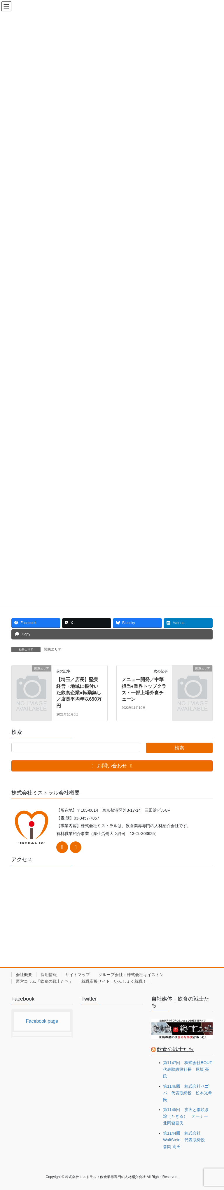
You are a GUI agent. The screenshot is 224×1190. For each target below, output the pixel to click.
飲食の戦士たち (175, 1049)
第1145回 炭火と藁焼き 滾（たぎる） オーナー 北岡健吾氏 (187, 1116)
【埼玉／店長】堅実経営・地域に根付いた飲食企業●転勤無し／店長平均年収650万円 (79, 692)
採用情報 (49, 974)
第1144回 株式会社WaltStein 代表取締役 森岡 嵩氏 (186, 1140)
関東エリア (53, 649)
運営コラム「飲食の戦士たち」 (44, 981)
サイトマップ (77, 974)
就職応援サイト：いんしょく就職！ (114, 981)
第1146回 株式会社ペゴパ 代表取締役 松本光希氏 (187, 1093)
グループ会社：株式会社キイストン (131, 974)
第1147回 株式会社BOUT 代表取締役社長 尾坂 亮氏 (189, 1069)
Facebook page (42, 1021)
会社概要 (24, 974)
